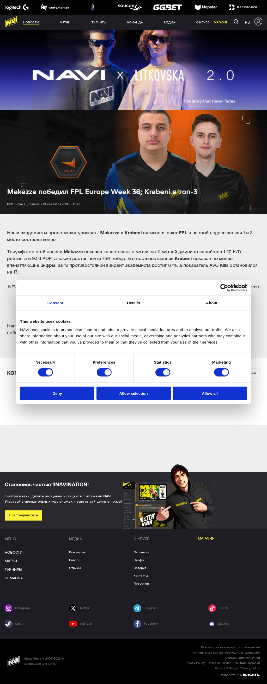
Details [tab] (133, 303)
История (140, 567)
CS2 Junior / (16, 204)
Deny (57, 393)
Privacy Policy (195, 662)
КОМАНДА (14, 578)
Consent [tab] (55, 303)
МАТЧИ (11, 561)
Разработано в (240, 674)
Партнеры (141, 552)
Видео (73, 560)
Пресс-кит (141, 583)
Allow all (210, 393)
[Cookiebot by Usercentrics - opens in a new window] (224, 288)
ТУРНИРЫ (13, 570)
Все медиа (77, 552)
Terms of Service (219, 662)
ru (247, 22)
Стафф (139, 560)
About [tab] (211, 303)
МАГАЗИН (206, 538)
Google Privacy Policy (244, 668)
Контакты (141, 575)
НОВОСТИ (13, 552)
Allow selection (133, 393)
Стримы (75, 567)
